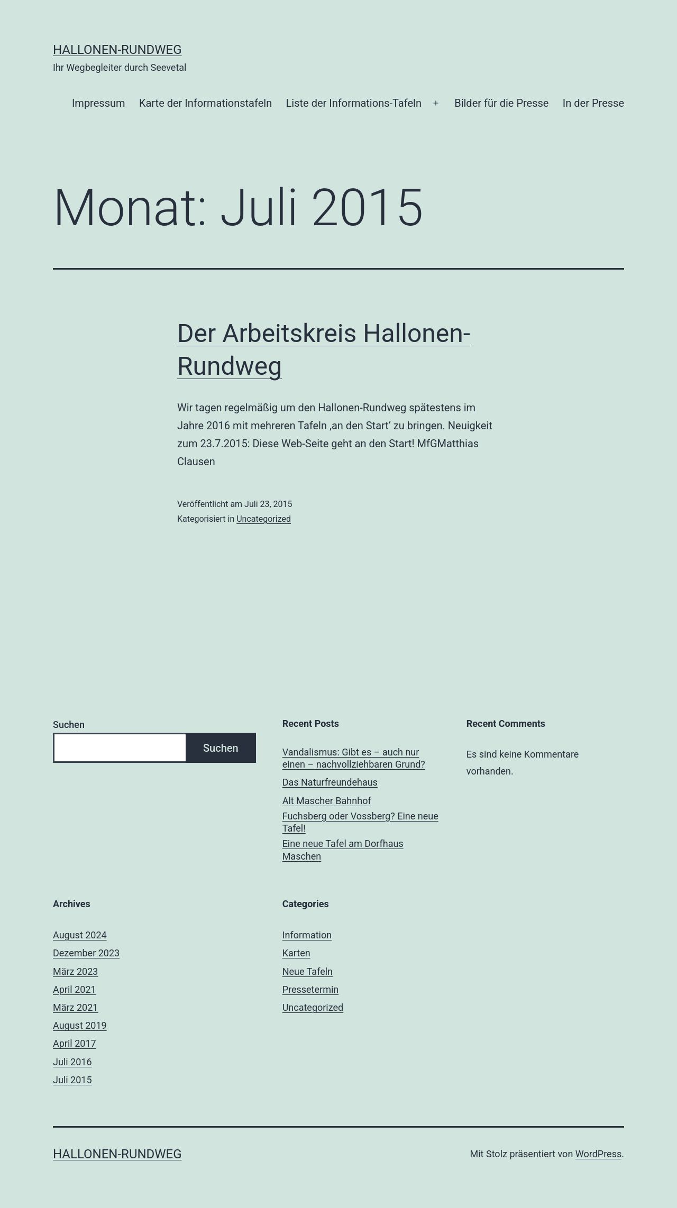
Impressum (98, 103)
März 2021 (75, 1007)
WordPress (598, 1153)
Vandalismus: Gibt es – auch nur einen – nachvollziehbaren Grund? (353, 758)
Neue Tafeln (307, 971)
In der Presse (593, 103)
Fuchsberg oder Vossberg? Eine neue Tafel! (360, 822)
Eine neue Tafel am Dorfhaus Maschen (343, 849)
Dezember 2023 (86, 952)
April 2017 (74, 1043)
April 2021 (74, 989)
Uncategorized (263, 519)
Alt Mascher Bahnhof (326, 800)
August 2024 (80, 934)
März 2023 (75, 971)
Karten (296, 952)
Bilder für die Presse (501, 103)
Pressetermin (310, 989)
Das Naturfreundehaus (330, 782)
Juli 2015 (72, 1079)
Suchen (69, 724)
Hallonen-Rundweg (117, 49)
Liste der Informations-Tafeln (354, 103)
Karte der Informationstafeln (205, 103)
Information (307, 934)
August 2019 (80, 1025)
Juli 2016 (72, 1061)
